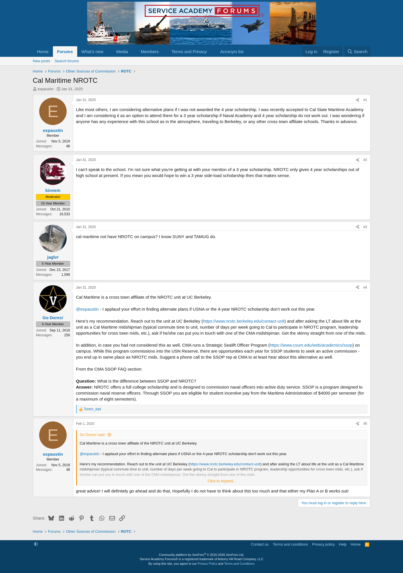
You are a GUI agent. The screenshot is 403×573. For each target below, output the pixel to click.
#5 (365, 424)
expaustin (45, 89)
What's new (93, 51)
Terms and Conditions (239, 563)
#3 (365, 227)
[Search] (357, 51)
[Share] (357, 100)
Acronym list (232, 51)
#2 (365, 160)
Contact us (260, 544)
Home (43, 51)
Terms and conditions (290, 544)
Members (150, 51)
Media (122, 51)
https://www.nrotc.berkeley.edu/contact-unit (243, 321)
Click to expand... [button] (222, 481)
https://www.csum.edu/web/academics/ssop (311, 345)
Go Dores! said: (93, 435)
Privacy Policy (207, 563)
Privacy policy (323, 544)
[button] (108, 51)
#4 (365, 287)
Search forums (67, 61)
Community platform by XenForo (201, 554)
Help (343, 544)
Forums (65, 51)
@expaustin (87, 309)
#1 (365, 100)
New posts (41, 61)
